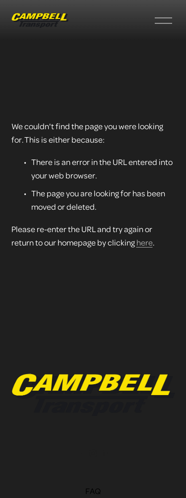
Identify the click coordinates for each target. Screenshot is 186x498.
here (144, 242)
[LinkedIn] (106, 453)
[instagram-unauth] (93, 453)
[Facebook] (80, 453)
